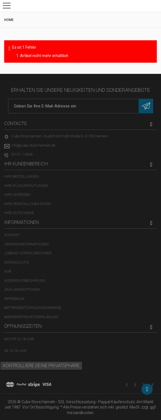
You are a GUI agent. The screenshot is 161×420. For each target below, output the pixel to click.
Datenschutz (16, 262)
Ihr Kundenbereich (26, 163)
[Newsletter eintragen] (146, 106)
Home (9, 20)
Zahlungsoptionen (22, 289)
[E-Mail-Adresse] (80, 106)
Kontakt (12, 235)
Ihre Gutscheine (19, 213)
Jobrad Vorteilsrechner (28, 253)
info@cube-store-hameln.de (33, 145)
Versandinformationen (26, 244)
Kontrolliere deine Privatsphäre (41, 365)
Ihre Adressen (17, 195)
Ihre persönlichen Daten (27, 204)
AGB (7, 271)
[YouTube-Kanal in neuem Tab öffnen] (126, 385)
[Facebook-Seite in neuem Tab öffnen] (135, 385)
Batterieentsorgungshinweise (32, 308)
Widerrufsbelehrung (24, 280)
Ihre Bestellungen (21, 176)
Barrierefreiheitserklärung (31, 317)
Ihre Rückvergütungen (26, 186)
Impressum (14, 299)
